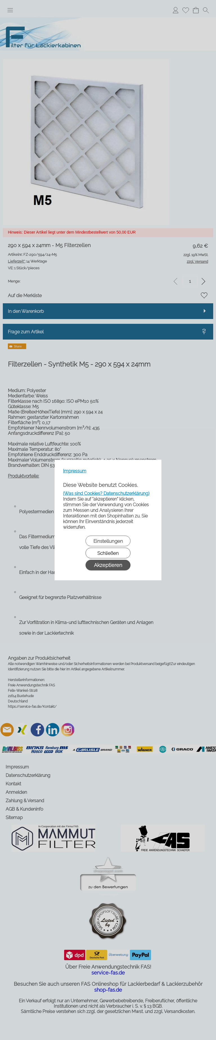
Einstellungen (108, 541)
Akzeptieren (108, 565)
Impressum (74, 471)
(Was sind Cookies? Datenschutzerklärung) (106, 493)
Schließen (108, 553)
